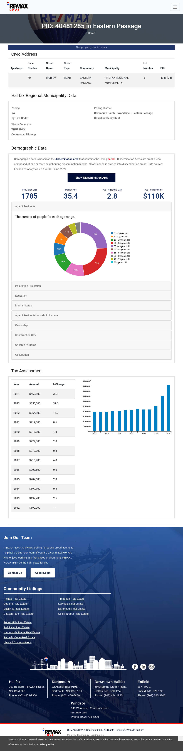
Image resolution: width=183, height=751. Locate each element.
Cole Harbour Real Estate (73, 613)
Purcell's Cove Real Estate (19, 637)
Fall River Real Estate (16, 627)
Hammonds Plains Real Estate (22, 632)
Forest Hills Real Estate (18, 622)
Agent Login (42, 572)
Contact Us (15, 572)
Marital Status (23, 306)
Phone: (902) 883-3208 (151, 695)
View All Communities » (17, 642)
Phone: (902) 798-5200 (85, 717)
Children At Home (25, 345)
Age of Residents (25, 206)
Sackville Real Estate (16, 608)
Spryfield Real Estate (70, 603)
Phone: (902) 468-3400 (66, 695)
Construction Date (26, 335)
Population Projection (28, 286)
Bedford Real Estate (16, 603)
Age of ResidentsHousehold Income (36, 315)
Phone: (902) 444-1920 (109, 695)
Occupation (22, 355)
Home (91, 33)
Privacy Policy (47, 744)
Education (21, 296)
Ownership (21, 325)
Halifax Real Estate (15, 598)
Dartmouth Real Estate (71, 608)
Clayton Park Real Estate (19, 613)
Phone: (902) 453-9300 (23, 695)
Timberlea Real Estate (71, 598)
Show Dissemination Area (91, 178)
